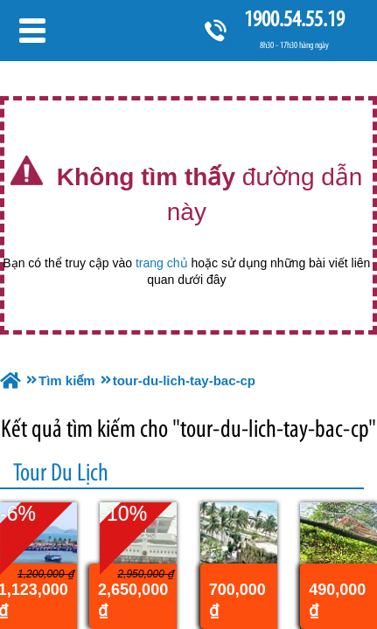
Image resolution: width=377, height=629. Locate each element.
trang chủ (162, 263)
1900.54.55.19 (294, 18)
